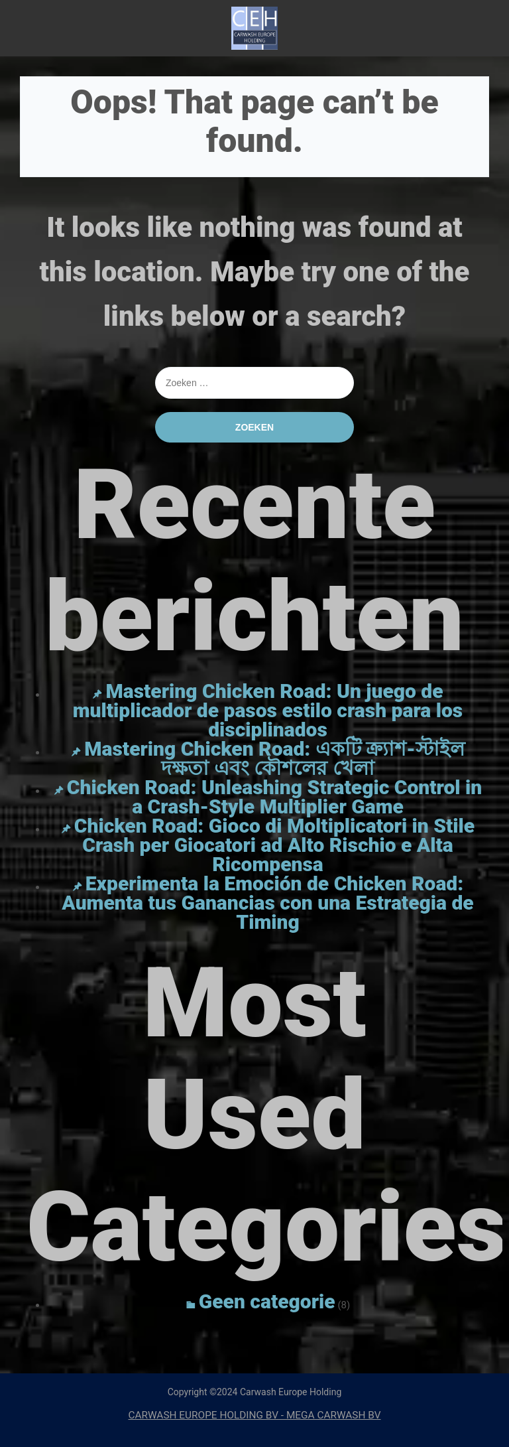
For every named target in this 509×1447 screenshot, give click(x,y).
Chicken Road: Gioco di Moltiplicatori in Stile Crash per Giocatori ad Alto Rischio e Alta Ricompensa (274, 845)
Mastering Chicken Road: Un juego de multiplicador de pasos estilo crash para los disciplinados (268, 710)
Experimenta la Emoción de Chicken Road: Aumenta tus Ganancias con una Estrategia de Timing (267, 902)
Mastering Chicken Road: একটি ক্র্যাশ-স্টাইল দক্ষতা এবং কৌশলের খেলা (274, 758)
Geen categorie (267, 1301)
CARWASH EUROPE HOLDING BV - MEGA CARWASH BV (254, 1415)
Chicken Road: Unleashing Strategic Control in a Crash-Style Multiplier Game (274, 797)
